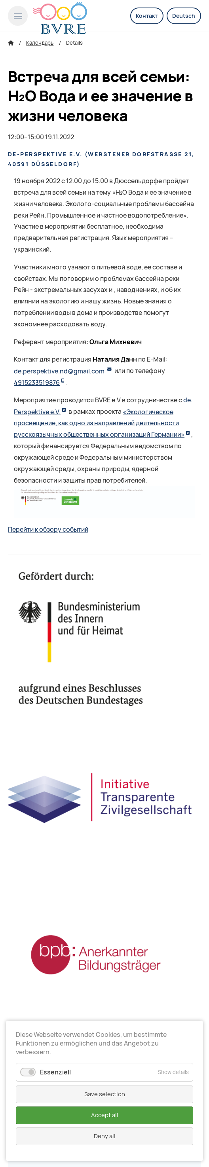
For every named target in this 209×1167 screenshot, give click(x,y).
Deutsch (183, 15)
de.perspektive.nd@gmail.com (60, 371)
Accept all (104, 1115)
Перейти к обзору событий (48, 529)
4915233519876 (37, 383)
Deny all (105, 1136)
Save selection (104, 1094)
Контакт (147, 15)
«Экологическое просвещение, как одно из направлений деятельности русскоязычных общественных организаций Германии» (99, 423)
